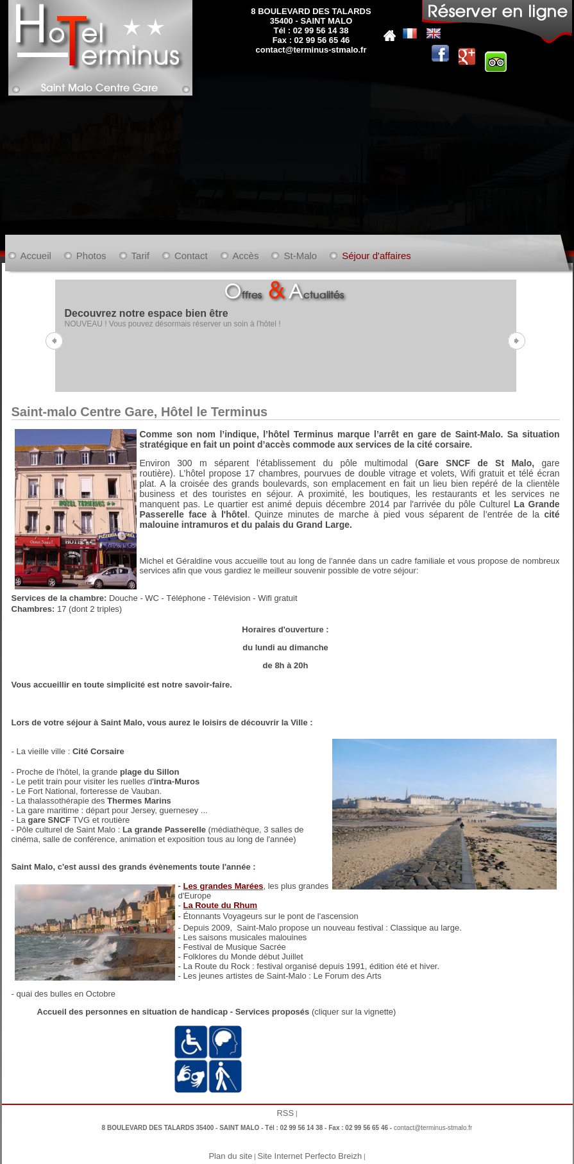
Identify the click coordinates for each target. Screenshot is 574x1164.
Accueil (36, 255)
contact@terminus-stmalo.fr (310, 50)
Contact (191, 255)
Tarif (140, 255)
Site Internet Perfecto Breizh (310, 1156)
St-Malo (300, 255)
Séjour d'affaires (376, 255)
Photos (91, 255)
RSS (285, 1113)
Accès (246, 255)
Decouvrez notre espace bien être (146, 313)
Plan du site (230, 1156)
